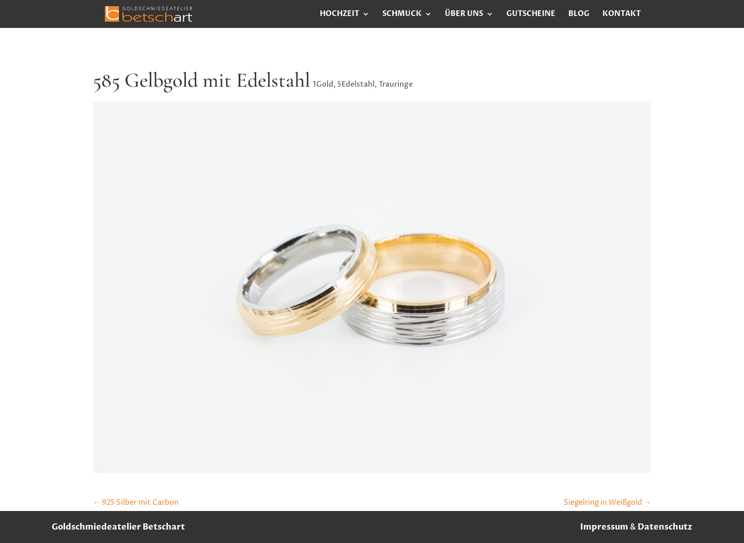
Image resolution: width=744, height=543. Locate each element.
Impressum (604, 527)
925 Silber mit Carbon (136, 502)
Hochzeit (339, 14)
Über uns (464, 14)
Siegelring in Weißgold (607, 502)
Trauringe (396, 84)
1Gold (323, 84)
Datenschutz (665, 527)
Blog (579, 14)
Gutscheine (530, 14)
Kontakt (621, 14)
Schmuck (402, 14)
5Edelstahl (356, 84)
